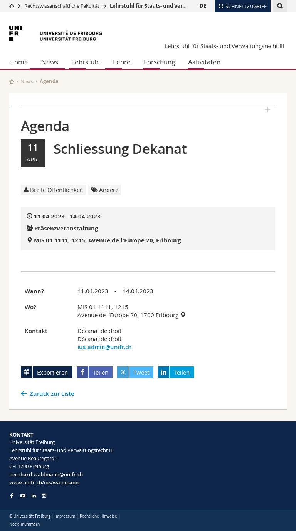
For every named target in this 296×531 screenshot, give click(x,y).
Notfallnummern (24, 524)
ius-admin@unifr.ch (104, 347)
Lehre (122, 61)
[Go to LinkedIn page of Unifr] (34, 495)
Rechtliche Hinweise (98, 516)
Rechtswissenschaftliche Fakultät (62, 5)
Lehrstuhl (85, 61)
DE (203, 5)
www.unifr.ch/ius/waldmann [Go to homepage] (44, 482)
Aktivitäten (204, 61)
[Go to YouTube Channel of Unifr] (22, 495)
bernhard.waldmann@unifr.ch (46, 474)
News (49, 61)
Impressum (65, 516)
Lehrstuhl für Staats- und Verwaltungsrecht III (167, 5)
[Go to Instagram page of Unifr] (44, 495)
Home (18, 61)
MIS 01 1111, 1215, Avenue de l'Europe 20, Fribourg (107, 240)
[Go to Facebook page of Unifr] (11, 495)
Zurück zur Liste (52, 394)
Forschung (159, 61)
